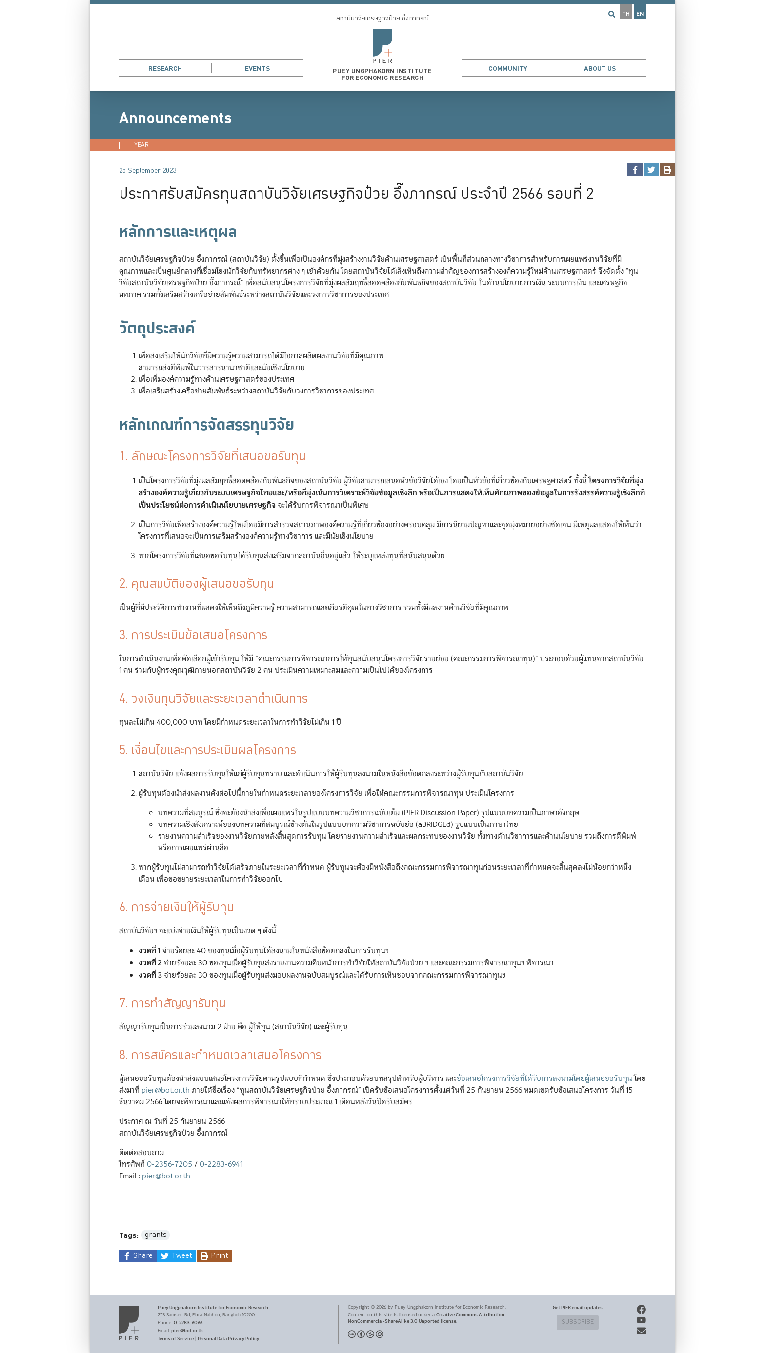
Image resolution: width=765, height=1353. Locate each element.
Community (507, 68)
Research (165, 68)
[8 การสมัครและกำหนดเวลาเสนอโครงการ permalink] (114, 1055)
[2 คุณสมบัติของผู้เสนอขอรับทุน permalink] (114, 584)
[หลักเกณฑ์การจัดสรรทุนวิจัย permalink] (114, 425)
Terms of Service (176, 1339)
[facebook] (635, 169)
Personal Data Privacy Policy (228, 1339)
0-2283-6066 (188, 1323)
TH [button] (626, 14)
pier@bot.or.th (165, 1090)
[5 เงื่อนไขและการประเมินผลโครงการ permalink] (114, 751)
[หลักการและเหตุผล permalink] (114, 232)
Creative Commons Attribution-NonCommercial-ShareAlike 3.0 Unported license (427, 1318)
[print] (667, 169)
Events (257, 68)
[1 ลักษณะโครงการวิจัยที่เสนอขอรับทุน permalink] (114, 457)
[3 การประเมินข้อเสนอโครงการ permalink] (114, 636)
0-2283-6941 (221, 1164)
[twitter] (651, 169)
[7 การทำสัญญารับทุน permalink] (114, 1004)
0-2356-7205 (169, 1164)
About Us (600, 68)
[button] (382, 45)
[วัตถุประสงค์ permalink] (114, 328)
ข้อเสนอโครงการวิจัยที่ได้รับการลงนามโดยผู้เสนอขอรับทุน (544, 1079)
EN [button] (640, 14)
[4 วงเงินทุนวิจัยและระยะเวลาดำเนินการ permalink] (114, 699)
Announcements (175, 118)
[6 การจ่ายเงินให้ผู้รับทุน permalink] (114, 908)
